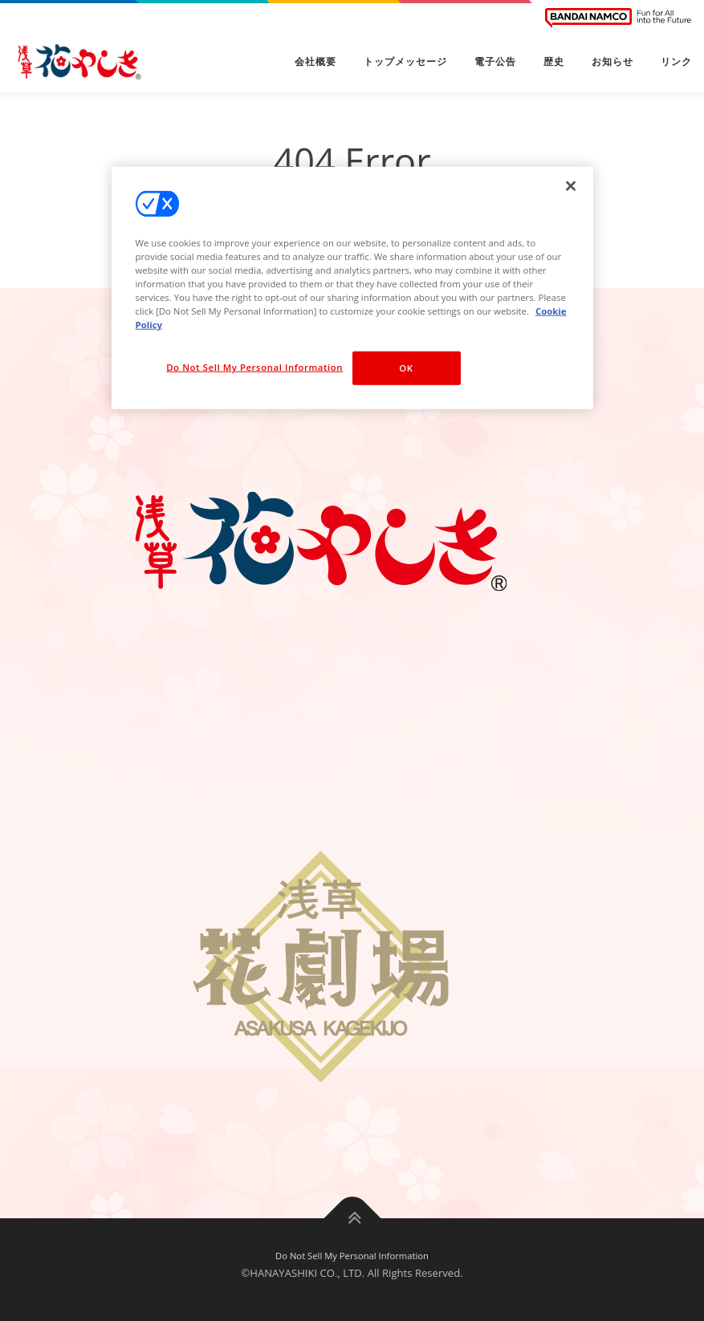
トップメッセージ (405, 61)
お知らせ (612, 61)
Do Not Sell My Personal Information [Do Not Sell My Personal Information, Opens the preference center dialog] (254, 367)
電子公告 (495, 61)
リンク (676, 61)
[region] (352, 288)
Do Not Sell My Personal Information (352, 1256)
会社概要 (315, 61)
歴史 (553, 61)
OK (406, 368)
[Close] (570, 186)
